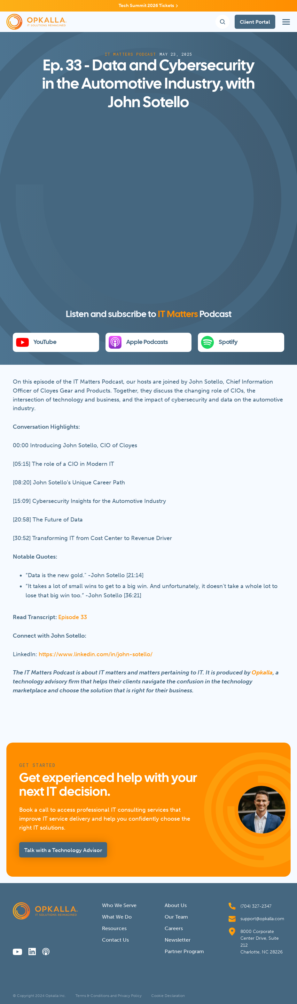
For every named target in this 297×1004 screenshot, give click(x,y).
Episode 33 (72, 617)
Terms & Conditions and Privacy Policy (108, 996)
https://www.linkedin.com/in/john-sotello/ (95, 654)
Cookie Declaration (168, 996)
